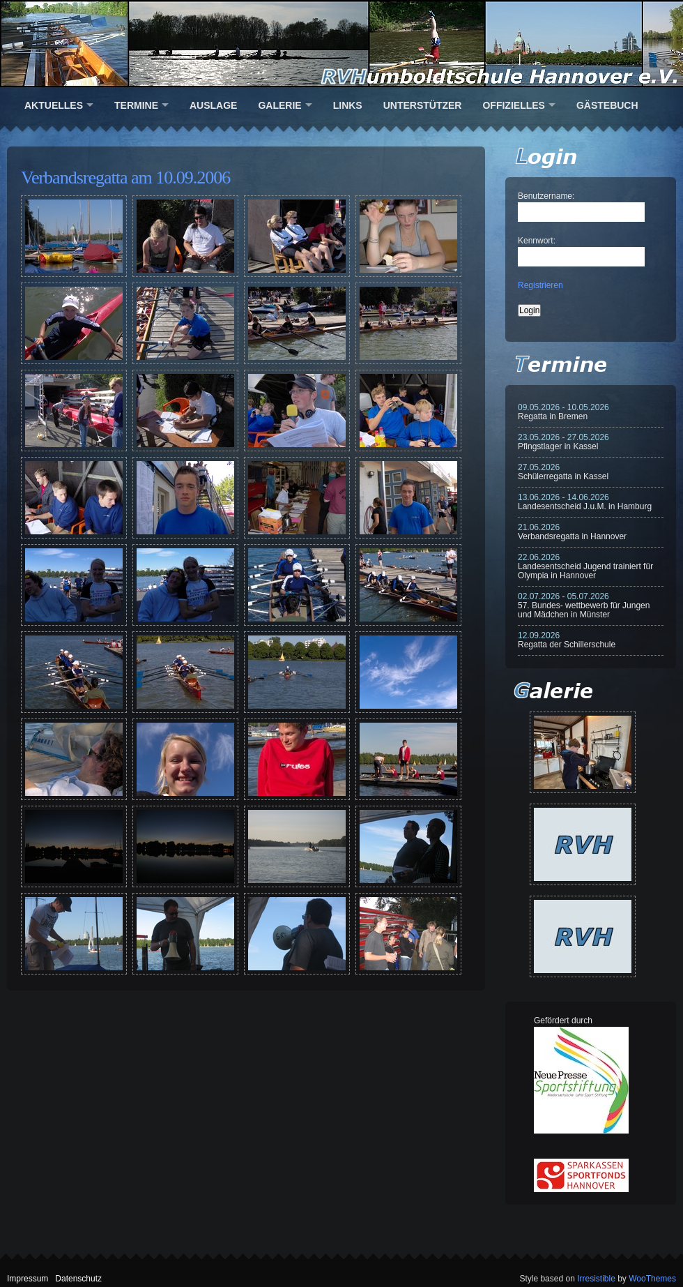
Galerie (279, 105)
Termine (136, 105)
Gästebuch (607, 105)
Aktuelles (53, 105)
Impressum (27, 1279)
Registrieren (540, 285)
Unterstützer (422, 105)
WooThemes (652, 1279)
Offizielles (513, 105)
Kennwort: (536, 241)
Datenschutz (78, 1279)
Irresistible (596, 1279)
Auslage (213, 105)
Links (347, 105)
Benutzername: (546, 196)
